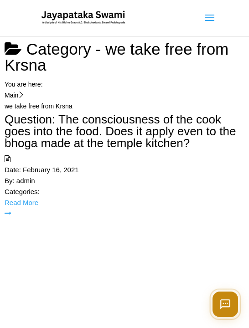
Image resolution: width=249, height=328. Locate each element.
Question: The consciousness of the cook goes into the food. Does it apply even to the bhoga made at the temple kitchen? (120, 131)
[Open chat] (225, 304)
